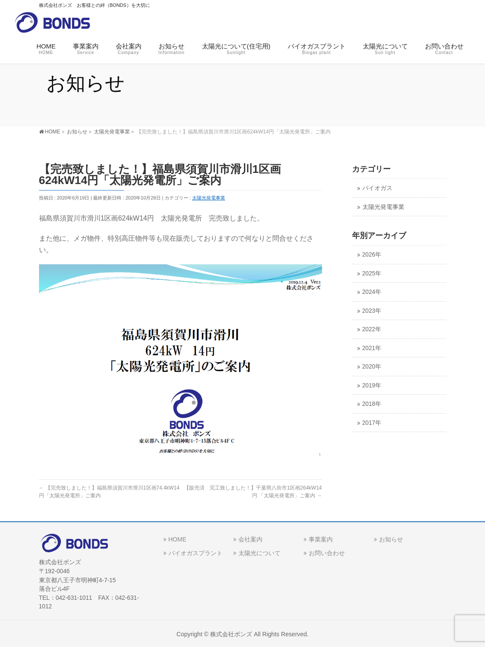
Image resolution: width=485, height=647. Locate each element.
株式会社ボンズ (231, 633)
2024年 (371, 292)
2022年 (371, 329)
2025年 (371, 273)
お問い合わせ (327, 552)
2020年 (371, 366)
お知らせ (391, 538)
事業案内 (321, 538)
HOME (178, 538)
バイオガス (377, 188)
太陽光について (259, 552)
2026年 (371, 254)
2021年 (371, 348)
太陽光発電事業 (208, 197)
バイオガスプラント (196, 552)
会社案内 (250, 538)
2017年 (371, 423)
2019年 (371, 385)
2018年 (371, 404)
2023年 (371, 311)
